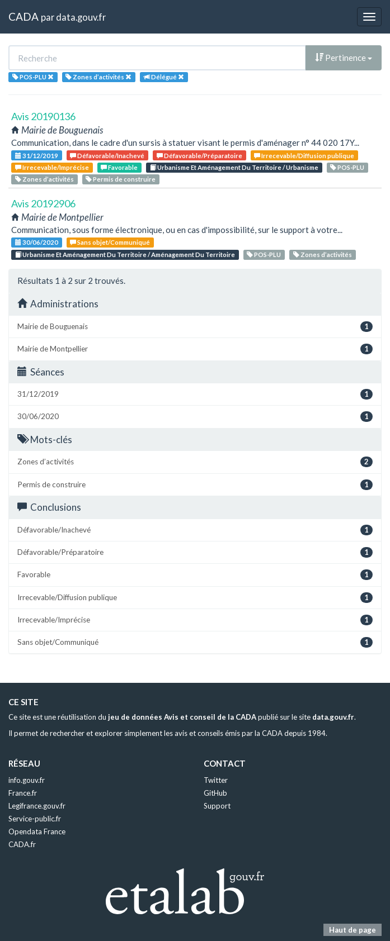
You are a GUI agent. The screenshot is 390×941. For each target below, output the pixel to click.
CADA (23, 16)
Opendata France (36, 831)
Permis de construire (121, 179)
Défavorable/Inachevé (107, 155)
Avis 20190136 (43, 116)
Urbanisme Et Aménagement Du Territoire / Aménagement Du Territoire (125, 254)
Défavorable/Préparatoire (199, 155)
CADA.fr (22, 844)
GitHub (215, 792)
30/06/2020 (36, 242)
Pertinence (343, 58)
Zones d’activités (44, 179)
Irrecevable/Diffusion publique (304, 155)
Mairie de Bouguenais (195, 326)
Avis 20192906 (43, 203)
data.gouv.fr (81, 17)
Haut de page (352, 929)
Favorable (119, 167)
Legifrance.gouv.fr (36, 805)
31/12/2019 (36, 155)
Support (217, 805)
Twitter (216, 780)
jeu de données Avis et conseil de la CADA (182, 716)
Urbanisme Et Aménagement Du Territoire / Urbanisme (234, 167)
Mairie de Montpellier (195, 349)
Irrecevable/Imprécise (52, 167)
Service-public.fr (34, 818)
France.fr (22, 792)
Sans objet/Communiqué (110, 242)
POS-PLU (347, 167)
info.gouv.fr (26, 780)
